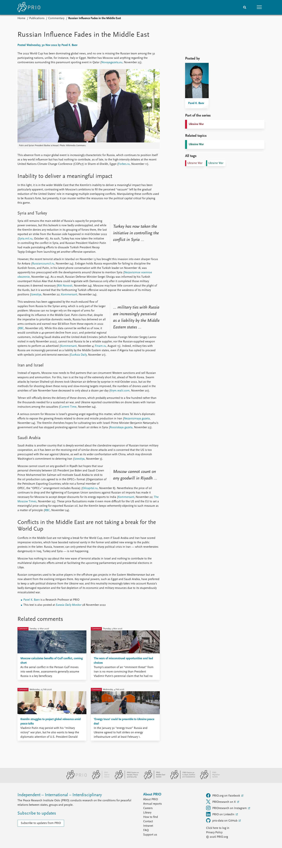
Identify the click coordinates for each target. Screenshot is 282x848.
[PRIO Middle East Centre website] (153, 778)
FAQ (146, 830)
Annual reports (152, 803)
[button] (259, 7)
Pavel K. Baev (31, 599)
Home (21, 18)
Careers (148, 808)
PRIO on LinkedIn (220, 814)
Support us (150, 834)
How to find (150, 817)
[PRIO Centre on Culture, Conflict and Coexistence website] (181, 778)
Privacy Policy (214, 832)
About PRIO (150, 799)
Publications (36, 18)
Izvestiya (36, 294)
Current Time (68, 406)
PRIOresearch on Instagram (226, 808)
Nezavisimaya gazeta (137, 418)
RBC (21, 328)
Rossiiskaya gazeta (121, 427)
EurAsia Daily (78, 354)
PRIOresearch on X (221, 801)
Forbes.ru (124, 164)
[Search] (244, 7)
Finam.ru (100, 346)
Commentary (56, 18)
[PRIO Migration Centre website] (208, 778)
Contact (148, 821)
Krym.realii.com (120, 390)
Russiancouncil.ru (43, 263)
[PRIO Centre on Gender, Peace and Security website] (125, 778)
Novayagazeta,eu (111, 62)
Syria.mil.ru (26, 238)
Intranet (148, 825)
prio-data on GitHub (222, 820)
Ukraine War (196, 124)
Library (147, 812)
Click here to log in (217, 828)
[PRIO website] (75, 778)
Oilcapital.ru (90, 488)
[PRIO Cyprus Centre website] (99, 778)
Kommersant (69, 294)
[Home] (28, 7)
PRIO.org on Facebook (223, 795)
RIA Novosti (65, 285)
